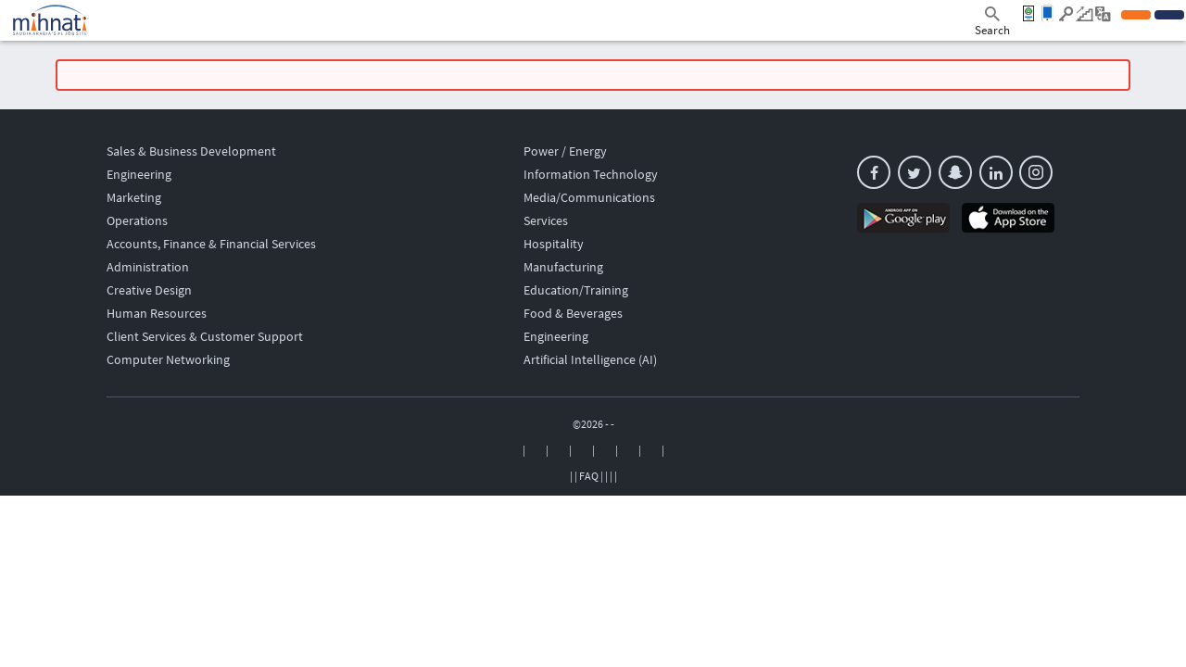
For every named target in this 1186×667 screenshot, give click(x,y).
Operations (137, 220)
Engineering (139, 174)
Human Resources (157, 313)
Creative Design (149, 290)
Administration (148, 266)
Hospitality (554, 243)
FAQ (589, 476)
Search (992, 22)
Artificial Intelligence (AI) (590, 359)
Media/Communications (589, 197)
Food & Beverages (573, 313)
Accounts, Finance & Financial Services (211, 243)
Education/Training (576, 290)
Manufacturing (563, 266)
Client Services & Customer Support (205, 336)
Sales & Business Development (191, 151)
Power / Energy (565, 151)
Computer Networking (168, 359)
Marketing (134, 197)
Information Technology (591, 174)
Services (546, 220)
